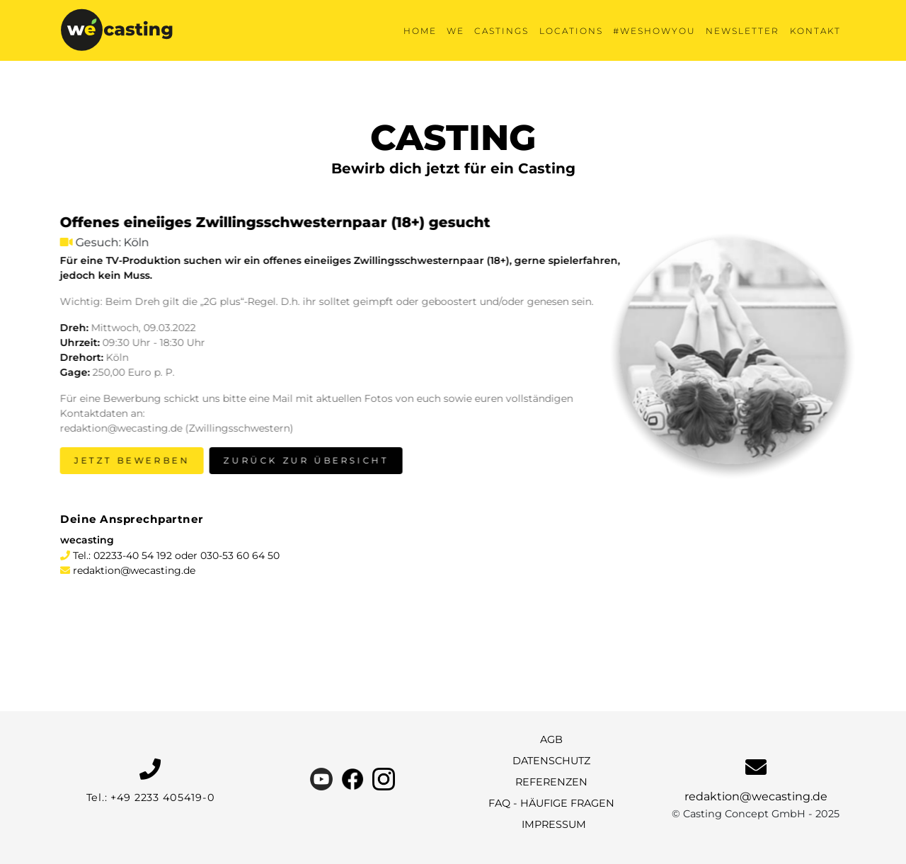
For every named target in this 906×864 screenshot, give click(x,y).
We (455, 30)
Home (420, 30)
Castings (501, 30)
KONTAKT (815, 30)
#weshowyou (654, 30)
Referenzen (551, 782)
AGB (551, 739)
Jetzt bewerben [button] (130, 460)
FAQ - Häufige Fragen (551, 803)
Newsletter (742, 30)
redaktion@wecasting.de (134, 570)
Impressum (554, 824)
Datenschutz (551, 760)
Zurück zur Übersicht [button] (304, 460)
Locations (571, 30)
